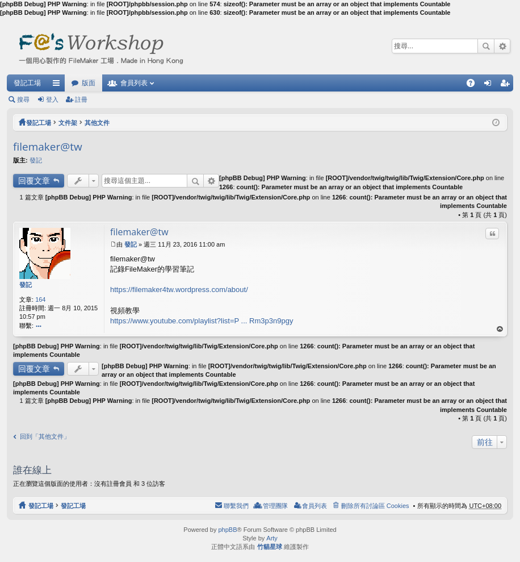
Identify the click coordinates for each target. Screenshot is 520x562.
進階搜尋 (502, 46)
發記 (36, 160)
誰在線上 (32, 469)
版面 (88, 83)
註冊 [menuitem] (507, 85)
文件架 (67, 122)
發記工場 (27, 83)
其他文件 (97, 122)
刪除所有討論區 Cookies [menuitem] (375, 505)
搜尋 (485, 46)
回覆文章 (34, 180)
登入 (52, 99)
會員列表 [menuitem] (314, 505)
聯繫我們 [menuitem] (236, 505)
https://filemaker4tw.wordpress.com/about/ (179, 289)
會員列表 (134, 83)
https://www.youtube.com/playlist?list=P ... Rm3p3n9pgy (201, 321)
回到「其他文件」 (45, 436)
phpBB (227, 529)
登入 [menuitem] (490, 85)
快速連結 (58, 85)
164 (40, 299)
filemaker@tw (47, 146)
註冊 (81, 99)
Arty (272, 538)
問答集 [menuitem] (473, 85)
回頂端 (500, 329)
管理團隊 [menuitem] (275, 505)
